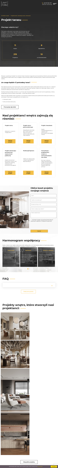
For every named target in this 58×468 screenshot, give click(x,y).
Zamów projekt (47, 172)
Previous (3, 257)
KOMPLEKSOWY (30, 447)
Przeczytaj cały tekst (10, 107)
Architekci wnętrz (5, 15)
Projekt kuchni (17, 443)
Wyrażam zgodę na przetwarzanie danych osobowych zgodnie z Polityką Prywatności (27, 426)
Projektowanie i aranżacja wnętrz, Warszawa (21, 15)
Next (54, 257)
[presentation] (40, 227)
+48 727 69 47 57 (34, 412)
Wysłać (39, 230)
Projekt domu (4, 443)
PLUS (27, 445)
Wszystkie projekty (29, 390)
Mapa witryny (29, 449)
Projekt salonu (17, 445)
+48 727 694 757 (48, 3)
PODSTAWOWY (29, 443)
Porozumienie (40, 466)
